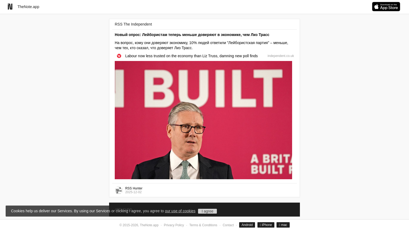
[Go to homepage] (10, 6)
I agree (207, 211)
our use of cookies (180, 211)
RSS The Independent (133, 24)
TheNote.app (28, 7)
